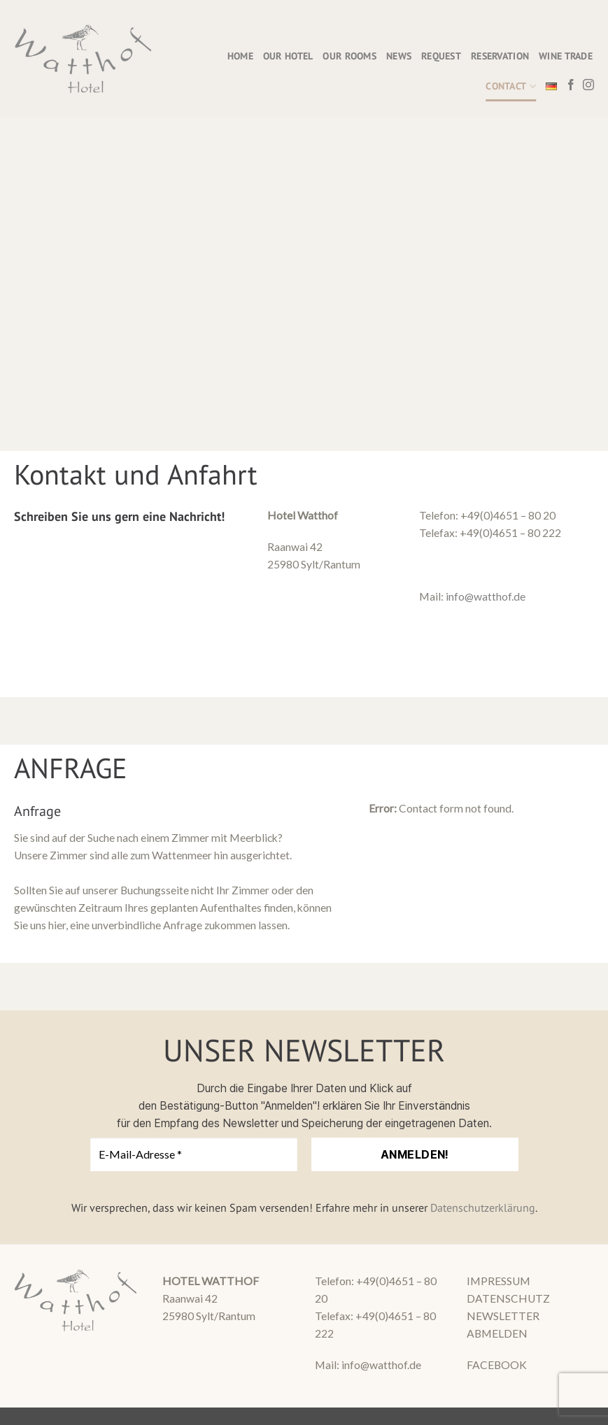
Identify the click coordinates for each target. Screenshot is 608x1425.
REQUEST (441, 56)
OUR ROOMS (349, 56)
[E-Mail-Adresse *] (193, 1154)
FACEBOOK (497, 1365)
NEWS (398, 56)
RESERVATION (500, 56)
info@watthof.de (485, 596)
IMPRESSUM (498, 1281)
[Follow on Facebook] (571, 86)
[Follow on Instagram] (588, 86)
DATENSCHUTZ (508, 1298)
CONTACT (510, 86)
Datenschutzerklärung (482, 1208)
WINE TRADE (566, 56)
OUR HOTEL (288, 56)
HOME (240, 56)
